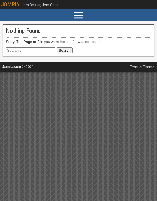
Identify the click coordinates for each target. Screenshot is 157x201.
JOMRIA (10, 4)
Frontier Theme (142, 67)
